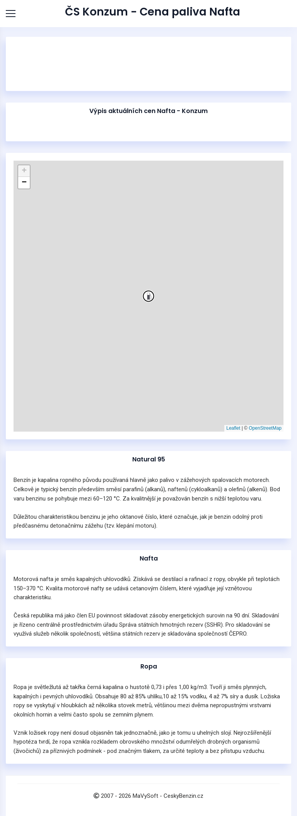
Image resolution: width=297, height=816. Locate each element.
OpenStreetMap (265, 428)
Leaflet (233, 428)
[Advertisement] (148, 93)
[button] (148, 296)
